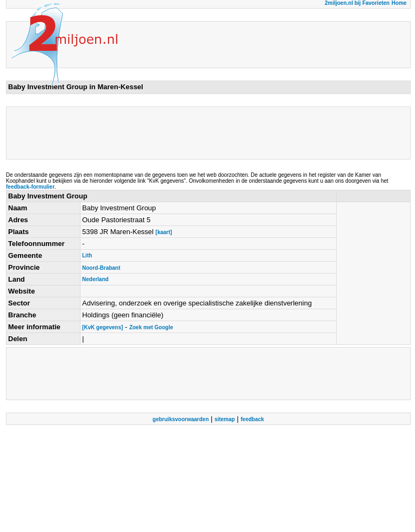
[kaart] (164, 232)
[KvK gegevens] (102, 327)
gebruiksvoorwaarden (180, 419)
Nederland (95, 279)
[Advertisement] (204, 133)
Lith (87, 255)
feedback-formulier (30, 187)
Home (399, 3)
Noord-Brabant (101, 268)
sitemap (225, 419)
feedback (252, 419)
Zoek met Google (151, 327)
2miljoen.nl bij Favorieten (357, 3)
